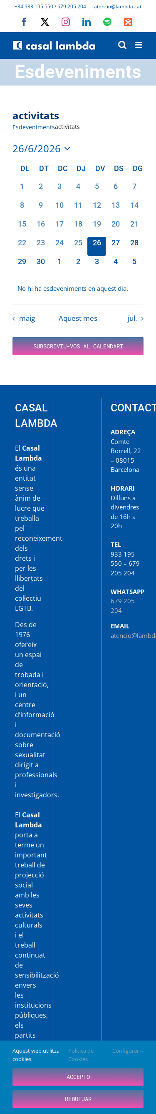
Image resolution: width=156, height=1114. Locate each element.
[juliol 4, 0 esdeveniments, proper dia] (115, 265)
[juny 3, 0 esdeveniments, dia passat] (59, 190)
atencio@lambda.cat (117, 6)
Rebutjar (78, 1099)
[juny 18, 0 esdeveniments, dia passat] (78, 227)
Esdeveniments (33, 127)
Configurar (128, 1050)
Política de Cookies (81, 1055)
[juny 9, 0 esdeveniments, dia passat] (40, 208)
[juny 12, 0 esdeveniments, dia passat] (96, 208)
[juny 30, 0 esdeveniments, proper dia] (40, 265)
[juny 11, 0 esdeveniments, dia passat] (78, 208)
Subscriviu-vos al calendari (78, 346)
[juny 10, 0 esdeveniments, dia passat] (59, 208)
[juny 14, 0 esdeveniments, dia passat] (134, 208)
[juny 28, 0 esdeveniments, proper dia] (134, 246)
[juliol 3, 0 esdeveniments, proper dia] (96, 265)
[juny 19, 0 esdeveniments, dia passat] (96, 227)
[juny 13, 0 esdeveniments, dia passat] (115, 208)
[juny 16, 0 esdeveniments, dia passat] (40, 227)
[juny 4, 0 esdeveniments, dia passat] (78, 190)
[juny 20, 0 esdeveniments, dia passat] (115, 227)
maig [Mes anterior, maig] (27, 318)
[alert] (78, 288)
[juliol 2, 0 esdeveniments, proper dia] (78, 265)
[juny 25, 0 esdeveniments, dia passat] (78, 246)
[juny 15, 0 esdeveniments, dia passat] (21, 227)
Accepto (78, 1077)
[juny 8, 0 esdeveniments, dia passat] (21, 208)
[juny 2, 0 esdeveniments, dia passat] (40, 190)
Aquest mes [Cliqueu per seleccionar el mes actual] (78, 318)
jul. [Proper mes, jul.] (132, 318)
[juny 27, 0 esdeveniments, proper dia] (115, 246)
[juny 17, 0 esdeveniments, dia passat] (59, 227)
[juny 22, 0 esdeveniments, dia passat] (21, 246)
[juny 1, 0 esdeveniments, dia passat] (21, 190)
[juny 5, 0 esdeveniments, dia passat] (96, 190)
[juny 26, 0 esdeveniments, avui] (96, 246)
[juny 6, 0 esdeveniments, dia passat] (115, 190)
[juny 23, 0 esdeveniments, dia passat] (40, 246)
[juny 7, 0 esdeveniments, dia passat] (134, 190)
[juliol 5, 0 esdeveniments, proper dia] (134, 265)
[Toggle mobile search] (122, 44)
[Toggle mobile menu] (139, 44)
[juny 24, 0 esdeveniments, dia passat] (59, 246)
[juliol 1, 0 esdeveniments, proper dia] (59, 265)
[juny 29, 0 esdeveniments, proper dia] (21, 265)
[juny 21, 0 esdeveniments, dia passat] (134, 227)
